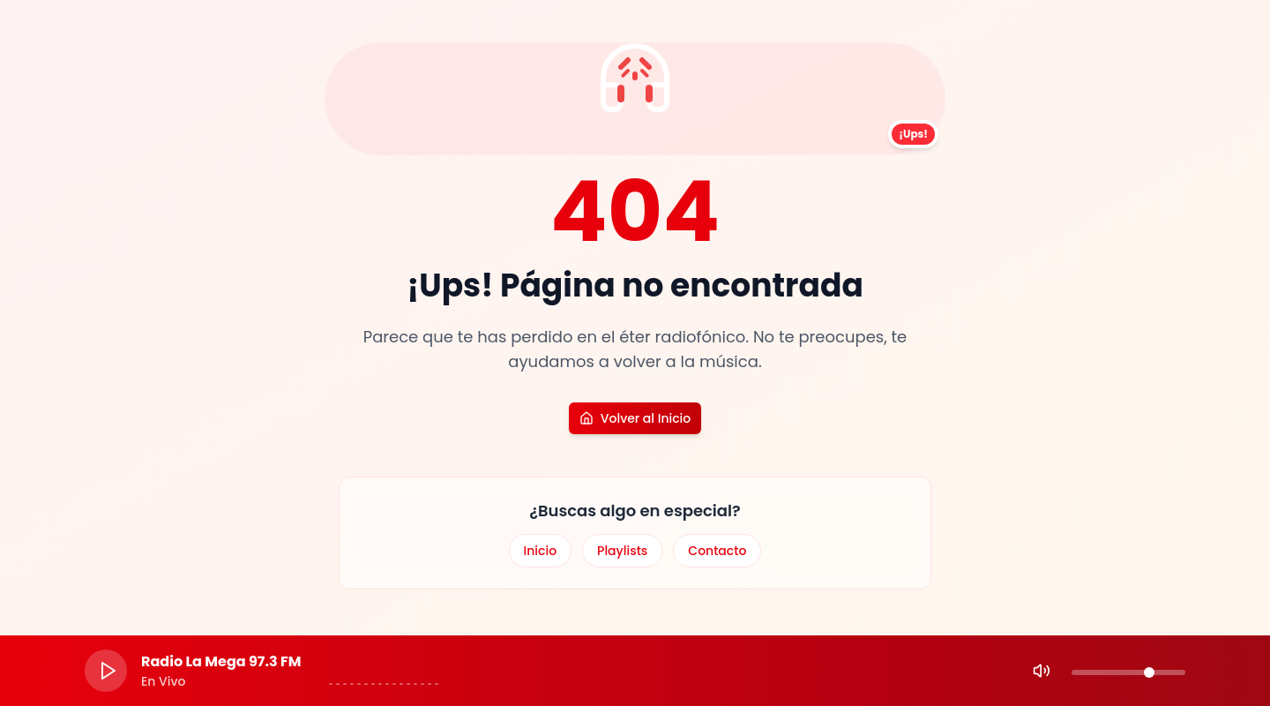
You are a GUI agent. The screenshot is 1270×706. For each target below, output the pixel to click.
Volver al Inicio (635, 418)
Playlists (622, 551)
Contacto (717, 551)
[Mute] (1041, 671)
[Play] (106, 671)
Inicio (540, 551)
